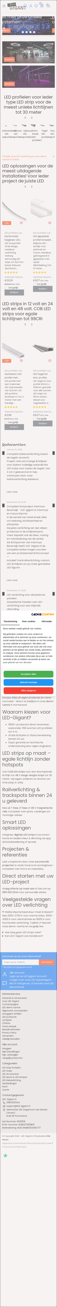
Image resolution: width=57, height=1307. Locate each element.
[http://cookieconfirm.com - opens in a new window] (42, 614)
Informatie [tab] (47, 621)
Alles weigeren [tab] (28, 690)
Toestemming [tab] (10, 621)
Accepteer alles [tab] (28, 674)
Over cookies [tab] (28, 621)
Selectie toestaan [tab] (28, 682)
